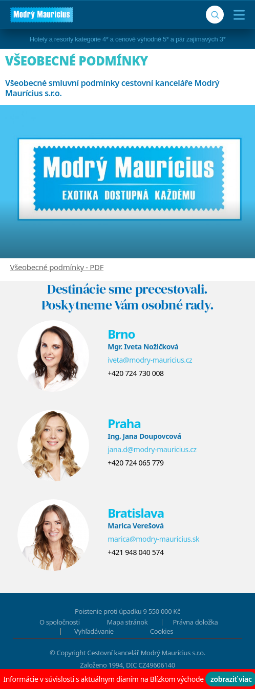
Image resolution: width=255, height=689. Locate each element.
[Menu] (237, 15)
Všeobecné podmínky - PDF (57, 267)
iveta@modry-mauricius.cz (150, 360)
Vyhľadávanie (94, 631)
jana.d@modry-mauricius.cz (152, 449)
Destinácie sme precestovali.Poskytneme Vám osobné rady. (127, 297)
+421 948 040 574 (135, 552)
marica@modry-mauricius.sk (153, 539)
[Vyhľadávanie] (215, 15)
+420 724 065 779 (135, 463)
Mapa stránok (127, 622)
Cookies (161, 631)
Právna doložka (195, 622)
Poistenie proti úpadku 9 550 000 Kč (127, 611)
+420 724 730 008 (135, 373)
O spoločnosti (59, 622)
